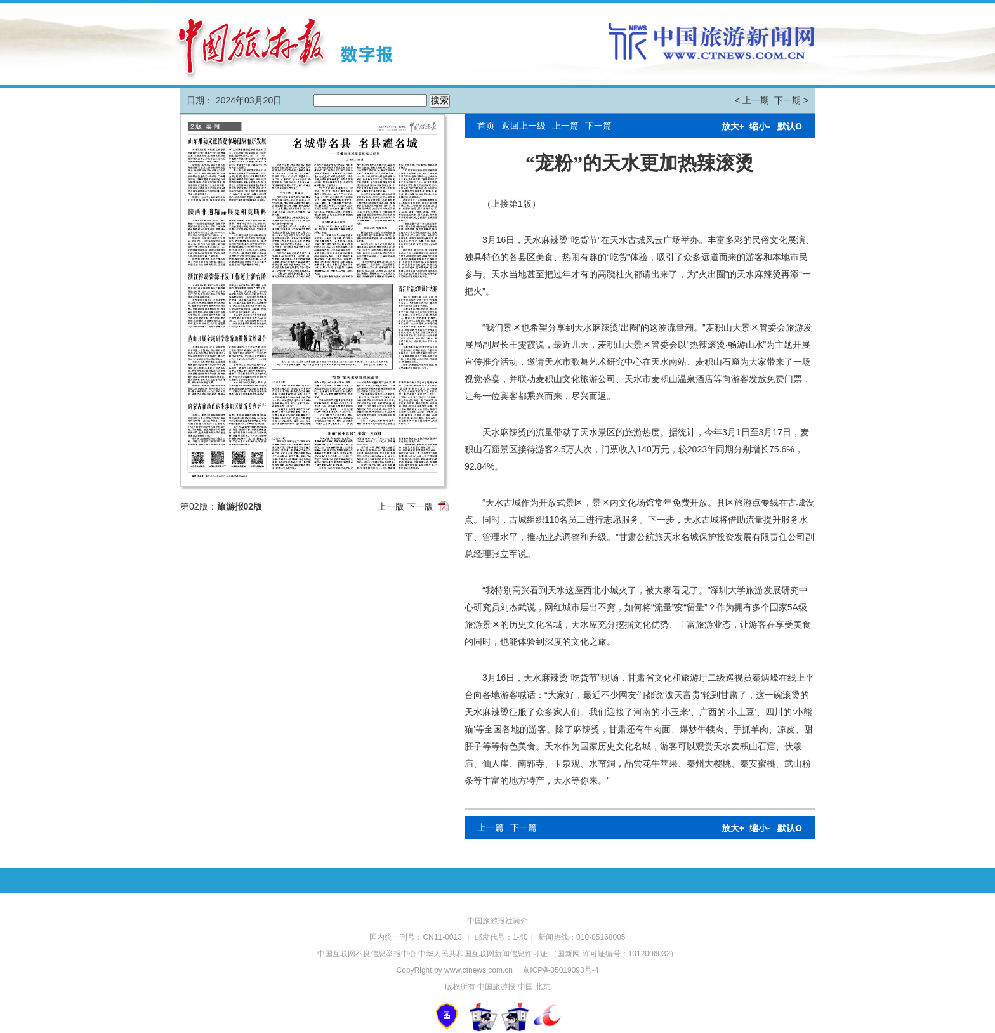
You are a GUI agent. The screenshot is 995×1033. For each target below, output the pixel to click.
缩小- (759, 126)
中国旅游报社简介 (497, 920)
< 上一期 (752, 100)
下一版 (420, 506)
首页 (486, 126)
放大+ (733, 126)
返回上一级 (523, 126)
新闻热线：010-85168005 (581, 937)
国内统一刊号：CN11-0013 (416, 937)
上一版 (391, 506)
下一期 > (791, 100)
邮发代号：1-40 (501, 937)
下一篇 (598, 126)
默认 (789, 126)
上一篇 (565, 126)
